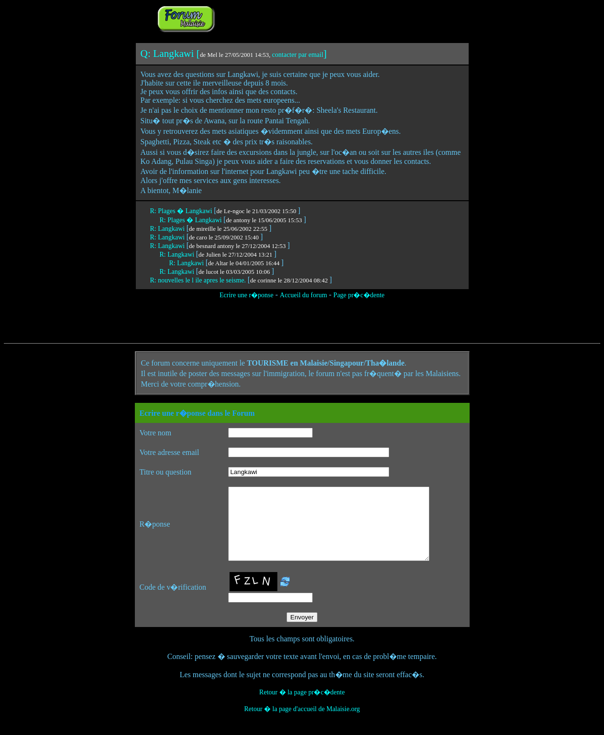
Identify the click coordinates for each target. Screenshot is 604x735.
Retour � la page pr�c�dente (302, 706)
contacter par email (297, 54)
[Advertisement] (337, 18)
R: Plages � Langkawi (182, 211)
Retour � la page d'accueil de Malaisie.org (302, 723)
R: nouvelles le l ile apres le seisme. (199, 280)
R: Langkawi (168, 228)
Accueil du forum (303, 295)
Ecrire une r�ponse (247, 295)
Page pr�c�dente (358, 295)
